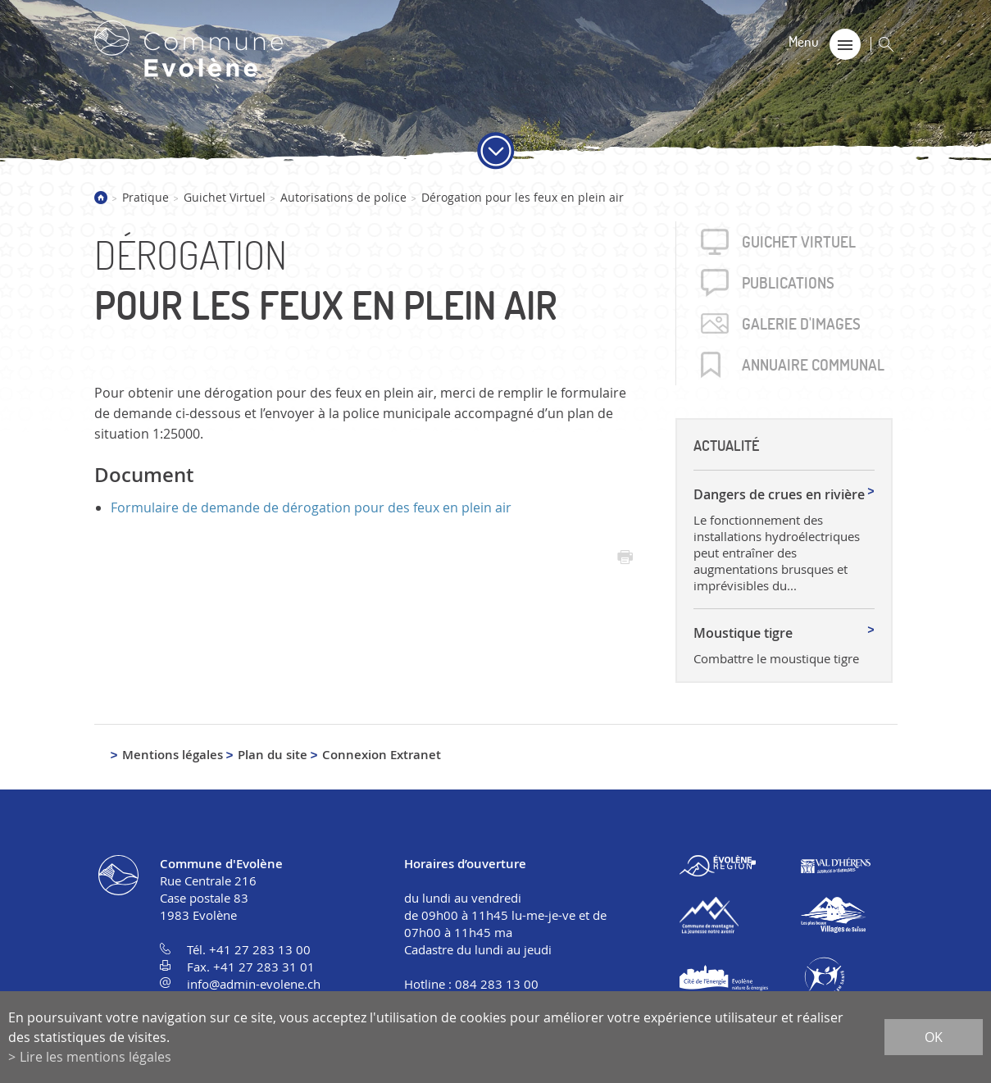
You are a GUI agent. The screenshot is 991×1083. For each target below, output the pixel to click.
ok (934, 1037)
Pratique (145, 197)
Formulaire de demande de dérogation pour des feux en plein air (311, 507)
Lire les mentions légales (95, 1057)
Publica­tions (788, 283)
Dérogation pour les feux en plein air (522, 197)
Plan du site (272, 754)
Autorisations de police (343, 197)
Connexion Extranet (381, 754)
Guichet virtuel (799, 242)
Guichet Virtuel (225, 197)
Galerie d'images (801, 324)
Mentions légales (172, 754)
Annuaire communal (813, 365)
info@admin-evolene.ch (253, 984)
